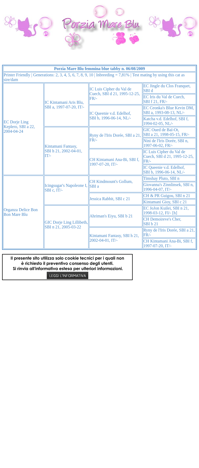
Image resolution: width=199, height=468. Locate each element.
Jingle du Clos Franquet (169, 86)
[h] (174, 213)
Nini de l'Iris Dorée (159, 140)
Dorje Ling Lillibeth (70, 222)
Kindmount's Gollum (114, 181)
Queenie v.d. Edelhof (112, 113)
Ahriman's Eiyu (103, 216)
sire (7, 79)
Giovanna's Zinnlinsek (162, 184)
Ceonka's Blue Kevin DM (171, 108)
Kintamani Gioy (156, 202)
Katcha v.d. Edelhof (160, 119)
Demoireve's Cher (165, 219)
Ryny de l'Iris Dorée (106, 135)
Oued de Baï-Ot (165, 130)
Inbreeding (105, 75)
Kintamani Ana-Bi (111, 159)
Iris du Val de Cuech (167, 97)
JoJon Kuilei (160, 208)
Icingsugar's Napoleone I (65, 185)
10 (91, 75)
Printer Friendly (17, 75)
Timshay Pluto (155, 178)
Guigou (167, 195)
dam (14, 79)
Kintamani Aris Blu (66, 102)
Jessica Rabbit (101, 199)
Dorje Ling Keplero (16, 124)
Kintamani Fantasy (60, 146)
